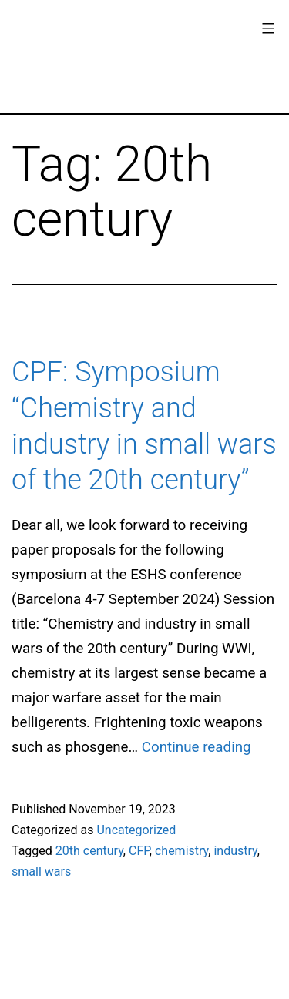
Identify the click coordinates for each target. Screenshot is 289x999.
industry (235, 850)
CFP (139, 850)
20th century (89, 850)
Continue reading (196, 747)
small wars (41, 871)
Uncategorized (136, 830)
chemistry (181, 850)
